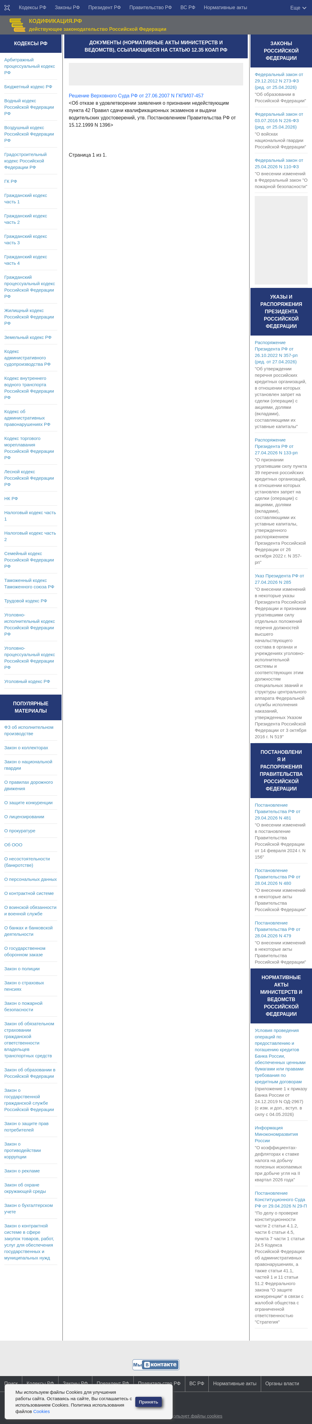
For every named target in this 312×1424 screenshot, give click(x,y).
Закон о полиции (22, 968)
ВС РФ (187, 7)
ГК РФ (10, 181)
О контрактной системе (29, 893)
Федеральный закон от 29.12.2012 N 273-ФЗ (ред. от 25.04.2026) (279, 81)
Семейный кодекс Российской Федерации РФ (29, 560)
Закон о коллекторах (26, 747)
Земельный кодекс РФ (27, 337)
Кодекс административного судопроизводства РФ (27, 358)
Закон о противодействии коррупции (22, 1150)
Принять (148, 1401)
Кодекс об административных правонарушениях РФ (27, 418)
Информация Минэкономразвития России (276, 1134)
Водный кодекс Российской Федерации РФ (29, 107)
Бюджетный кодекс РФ (28, 86)
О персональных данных (30, 879)
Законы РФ (67, 7)
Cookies (41, 1411)
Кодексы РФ (32, 7)
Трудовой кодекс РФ (25, 600)
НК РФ (11, 498)
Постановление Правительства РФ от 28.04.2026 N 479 (277, 929)
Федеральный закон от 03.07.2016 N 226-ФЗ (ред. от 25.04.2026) (279, 120)
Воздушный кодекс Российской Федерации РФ (29, 134)
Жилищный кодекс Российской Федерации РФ (29, 317)
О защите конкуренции (28, 802)
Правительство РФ (150, 7)
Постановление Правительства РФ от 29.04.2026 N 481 (277, 811)
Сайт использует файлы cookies (188, 1416)
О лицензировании (24, 816)
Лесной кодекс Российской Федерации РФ (29, 478)
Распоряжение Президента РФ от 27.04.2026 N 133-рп (276, 446)
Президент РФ (104, 7)
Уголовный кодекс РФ (27, 681)
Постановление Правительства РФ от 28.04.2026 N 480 (277, 877)
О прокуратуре (19, 830)
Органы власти (282, 1383)
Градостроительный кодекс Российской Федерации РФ (25, 161)
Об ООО (13, 844)
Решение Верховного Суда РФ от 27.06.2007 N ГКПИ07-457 (136, 95)
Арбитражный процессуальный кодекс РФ (29, 66)
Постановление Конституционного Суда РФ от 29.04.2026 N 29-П (281, 1199)
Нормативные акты (225, 7)
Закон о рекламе (22, 1170)
